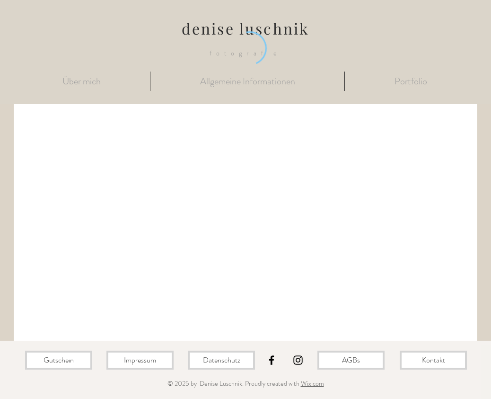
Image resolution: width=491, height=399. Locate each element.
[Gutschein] (58, 360)
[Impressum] (140, 360)
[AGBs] (351, 360)
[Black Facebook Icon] (271, 360)
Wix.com (312, 383)
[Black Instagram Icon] (298, 360)
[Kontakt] (433, 360)
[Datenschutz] (221, 360)
